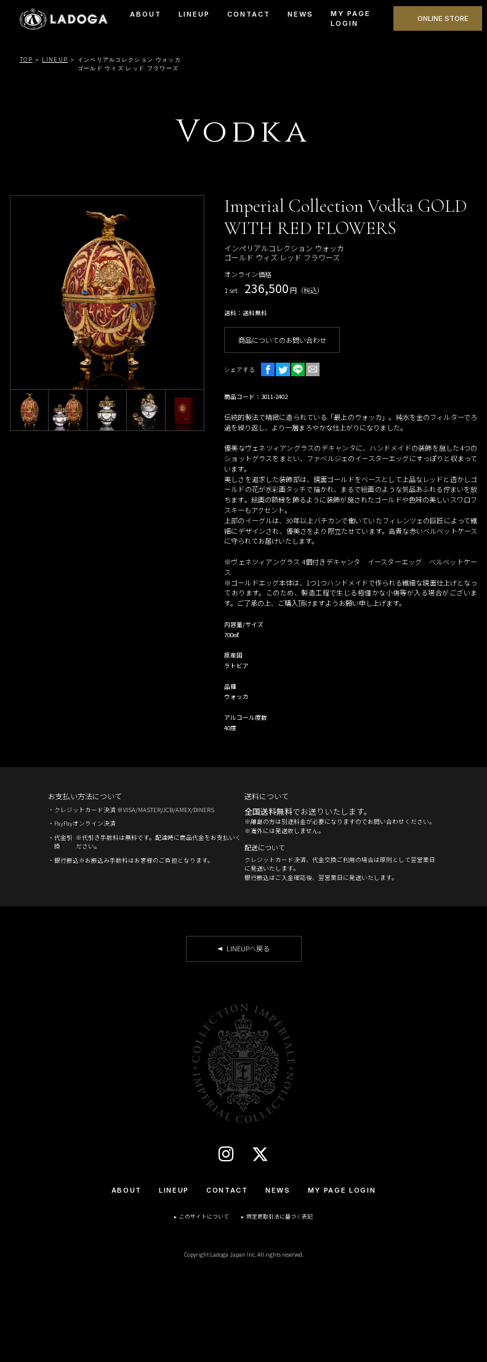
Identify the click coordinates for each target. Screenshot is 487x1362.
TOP (26, 59)
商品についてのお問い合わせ (282, 340)
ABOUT (145, 14)
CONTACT (248, 14)
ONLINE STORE (443, 18)
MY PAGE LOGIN (351, 18)
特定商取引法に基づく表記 (279, 1216)
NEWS (300, 14)
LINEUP (194, 14)
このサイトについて (204, 1216)
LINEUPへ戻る (248, 948)
